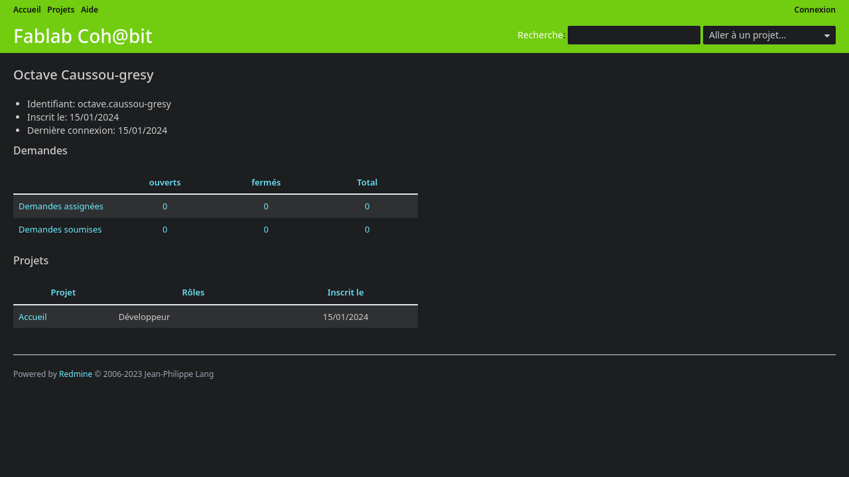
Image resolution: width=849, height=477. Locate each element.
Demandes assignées (61, 206)
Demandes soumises (60, 229)
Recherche (540, 34)
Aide (89, 9)
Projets (60, 9)
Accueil (27, 9)
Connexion (815, 9)
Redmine (75, 374)
